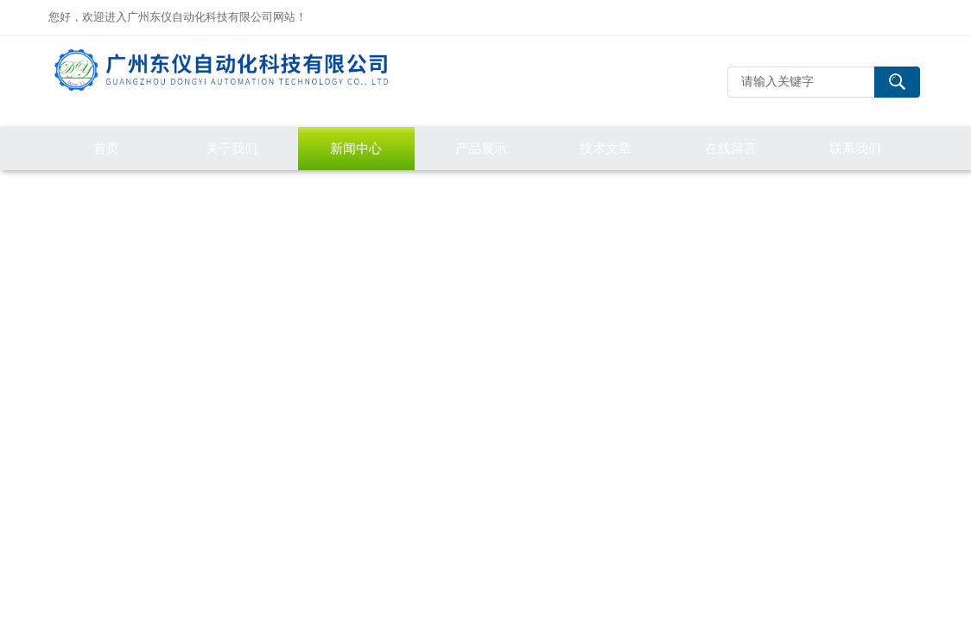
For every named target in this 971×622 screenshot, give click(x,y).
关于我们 (231, 148)
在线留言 (731, 148)
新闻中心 (356, 148)
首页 (106, 148)
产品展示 (481, 148)
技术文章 (605, 148)
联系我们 (855, 148)
